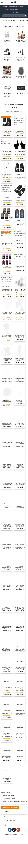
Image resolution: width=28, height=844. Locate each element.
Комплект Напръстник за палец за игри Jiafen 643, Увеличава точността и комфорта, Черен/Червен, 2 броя (7, 199)
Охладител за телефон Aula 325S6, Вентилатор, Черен (7, 400)
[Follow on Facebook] (10, 830)
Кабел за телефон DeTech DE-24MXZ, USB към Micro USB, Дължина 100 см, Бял (20, 628)
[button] (2, 2)
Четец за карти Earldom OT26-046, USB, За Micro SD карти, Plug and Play (19, 444)
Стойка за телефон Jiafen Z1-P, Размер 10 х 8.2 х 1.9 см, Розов (6, 505)
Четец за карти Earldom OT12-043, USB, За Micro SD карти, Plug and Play (6, 464)
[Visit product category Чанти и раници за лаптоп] (21, 73)
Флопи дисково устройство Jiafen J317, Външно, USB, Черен (6, 735)
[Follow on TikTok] (14, 830)
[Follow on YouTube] (18, 830)
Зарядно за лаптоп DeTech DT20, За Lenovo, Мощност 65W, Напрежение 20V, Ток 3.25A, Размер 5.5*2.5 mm (6, 587)
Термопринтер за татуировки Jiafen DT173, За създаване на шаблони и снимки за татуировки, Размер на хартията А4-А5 (20, 712)
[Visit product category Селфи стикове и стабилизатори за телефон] (21, 55)
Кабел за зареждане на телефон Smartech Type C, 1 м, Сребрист (7, 444)
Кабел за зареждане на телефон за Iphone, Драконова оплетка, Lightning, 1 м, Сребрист (7, 380)
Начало (7, 104)
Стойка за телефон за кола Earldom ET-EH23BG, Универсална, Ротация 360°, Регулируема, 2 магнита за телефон (20, 464)
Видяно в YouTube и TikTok (10, 6)
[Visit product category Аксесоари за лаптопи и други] (7, 73)
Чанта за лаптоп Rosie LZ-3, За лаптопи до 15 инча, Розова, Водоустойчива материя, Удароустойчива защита (7, 153)
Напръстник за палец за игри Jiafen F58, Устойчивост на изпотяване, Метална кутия (20, 130)
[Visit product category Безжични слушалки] (7, 37)
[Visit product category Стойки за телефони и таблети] (7, 55)
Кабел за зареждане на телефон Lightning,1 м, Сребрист (7, 669)
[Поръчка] (14, 111)
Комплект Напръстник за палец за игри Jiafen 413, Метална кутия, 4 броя (7, 222)
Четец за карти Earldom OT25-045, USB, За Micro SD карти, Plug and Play (6, 526)
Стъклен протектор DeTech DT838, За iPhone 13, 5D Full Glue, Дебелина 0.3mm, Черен (6, 546)
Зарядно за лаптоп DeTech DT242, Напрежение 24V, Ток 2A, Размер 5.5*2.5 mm (7, 566)
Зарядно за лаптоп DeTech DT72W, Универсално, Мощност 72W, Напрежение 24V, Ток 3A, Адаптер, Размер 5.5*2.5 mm (20, 587)
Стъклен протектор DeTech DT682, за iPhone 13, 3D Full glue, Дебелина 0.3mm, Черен (19, 526)
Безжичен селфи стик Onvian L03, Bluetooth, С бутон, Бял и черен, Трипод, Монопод (20, 291)
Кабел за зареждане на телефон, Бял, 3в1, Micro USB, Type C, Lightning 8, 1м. (20, 337)
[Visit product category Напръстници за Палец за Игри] (21, 37)
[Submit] (25, 15)
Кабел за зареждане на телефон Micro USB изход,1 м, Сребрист (20, 380)
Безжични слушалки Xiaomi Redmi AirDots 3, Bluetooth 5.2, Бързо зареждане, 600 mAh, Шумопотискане (7, 245)
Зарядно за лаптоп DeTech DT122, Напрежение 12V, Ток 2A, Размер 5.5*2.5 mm (20, 566)
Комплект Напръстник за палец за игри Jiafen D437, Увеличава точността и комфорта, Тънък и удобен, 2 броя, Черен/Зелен (7, 130)
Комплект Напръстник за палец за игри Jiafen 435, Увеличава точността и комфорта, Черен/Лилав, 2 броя (20, 199)
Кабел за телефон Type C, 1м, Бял (20, 734)
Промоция (21, 7)
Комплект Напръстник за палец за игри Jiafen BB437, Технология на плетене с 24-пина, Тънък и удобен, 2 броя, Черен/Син (20, 176)
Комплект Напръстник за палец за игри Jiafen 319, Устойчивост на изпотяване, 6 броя (7, 268)
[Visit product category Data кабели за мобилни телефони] (7, 90)
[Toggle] (2, 811)
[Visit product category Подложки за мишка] (21, 90)
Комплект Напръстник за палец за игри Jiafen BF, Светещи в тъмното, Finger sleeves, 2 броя (20, 222)
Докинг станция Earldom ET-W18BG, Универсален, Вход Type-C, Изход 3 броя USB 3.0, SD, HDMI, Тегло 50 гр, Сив (20, 607)
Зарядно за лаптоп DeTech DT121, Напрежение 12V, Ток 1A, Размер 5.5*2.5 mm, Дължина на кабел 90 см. (20, 546)
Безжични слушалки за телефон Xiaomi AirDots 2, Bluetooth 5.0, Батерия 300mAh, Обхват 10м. (7, 314)
